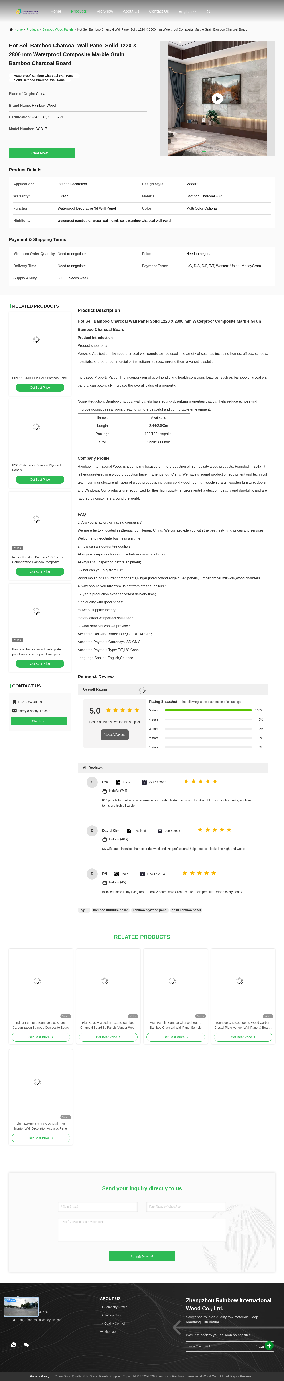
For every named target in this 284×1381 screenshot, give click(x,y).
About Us (131, 11)
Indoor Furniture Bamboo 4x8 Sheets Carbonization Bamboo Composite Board (37, 562)
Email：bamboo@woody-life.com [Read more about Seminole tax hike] (37, 1320)
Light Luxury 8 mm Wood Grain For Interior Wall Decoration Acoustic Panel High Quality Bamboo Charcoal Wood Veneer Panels (40, 1126)
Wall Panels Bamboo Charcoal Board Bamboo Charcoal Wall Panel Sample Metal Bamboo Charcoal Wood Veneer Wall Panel (175, 1025)
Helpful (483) (118, 839)
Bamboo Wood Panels (58, 29)
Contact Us (159, 11)
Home (56, 11)
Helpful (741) (118, 791)
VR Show (105, 11)
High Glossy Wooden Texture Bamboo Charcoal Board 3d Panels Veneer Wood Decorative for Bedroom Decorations (108, 1025)
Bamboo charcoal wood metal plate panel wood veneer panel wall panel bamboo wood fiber (37, 654)
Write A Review (114, 734)
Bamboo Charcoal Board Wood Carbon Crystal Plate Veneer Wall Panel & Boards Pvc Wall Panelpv (243, 1025)
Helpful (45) (117, 882)
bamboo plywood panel (150, 910)
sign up (261, 1346)
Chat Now (42, 153)
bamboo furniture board (110, 910)
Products (79, 11)
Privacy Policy (39, 1376)
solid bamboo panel (186, 910)
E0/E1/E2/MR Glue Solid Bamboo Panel (39, 378)
